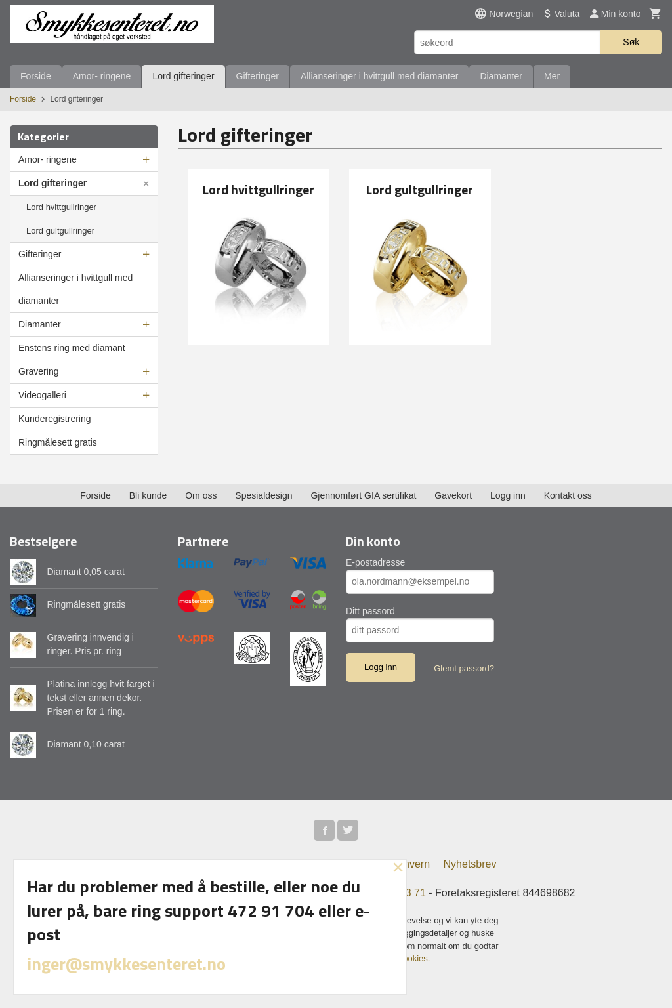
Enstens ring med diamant (71, 348)
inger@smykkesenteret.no (126, 963)
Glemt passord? (464, 668)
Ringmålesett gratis (57, 442)
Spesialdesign (263, 495)
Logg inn (508, 495)
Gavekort (453, 495)
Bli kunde (148, 495)
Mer (552, 76)
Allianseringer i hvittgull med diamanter (379, 76)
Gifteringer (257, 76)
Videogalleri (42, 395)
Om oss (201, 495)
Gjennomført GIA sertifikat (363, 495)
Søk (631, 42)
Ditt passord (370, 611)
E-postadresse (375, 562)
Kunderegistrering (54, 418)
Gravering (38, 371)
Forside (35, 76)
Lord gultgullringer (60, 231)
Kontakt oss (568, 495)
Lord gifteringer (183, 76)
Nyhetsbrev (470, 864)
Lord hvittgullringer (61, 207)
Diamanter (501, 76)
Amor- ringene (102, 76)
